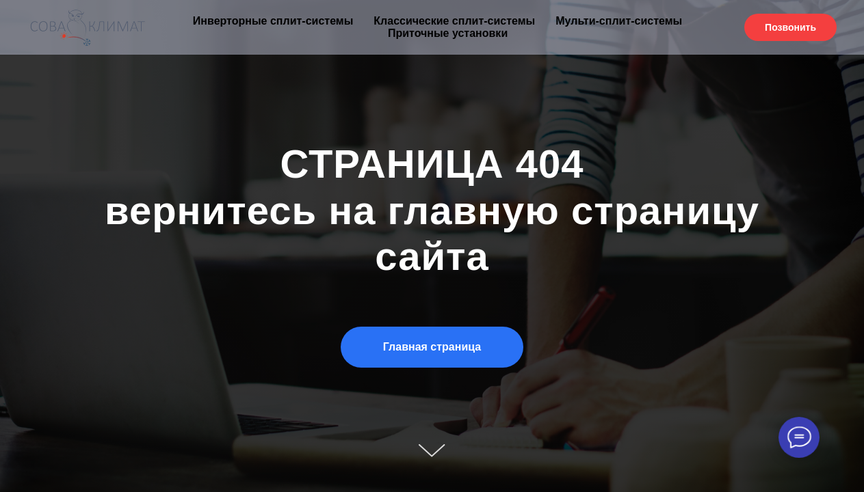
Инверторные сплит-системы (273, 21)
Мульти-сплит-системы (618, 21)
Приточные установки (448, 33)
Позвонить (790, 27)
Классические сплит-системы (454, 21)
